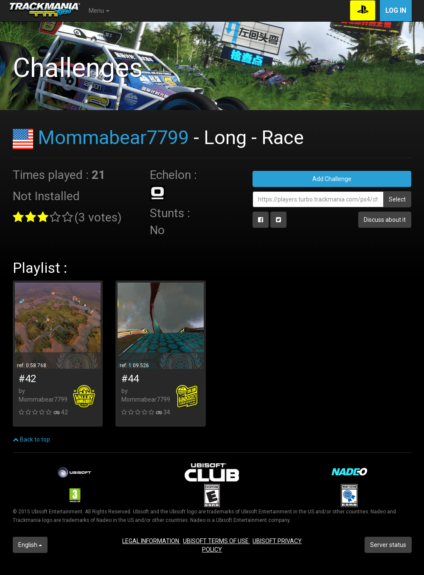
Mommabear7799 (113, 137)
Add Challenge (331, 179)
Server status (388, 544)
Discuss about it (385, 219)
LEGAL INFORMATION (151, 541)
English (30, 544)
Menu (99, 10)
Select (397, 199)
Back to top (31, 439)
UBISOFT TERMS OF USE (216, 541)
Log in (395, 10)
